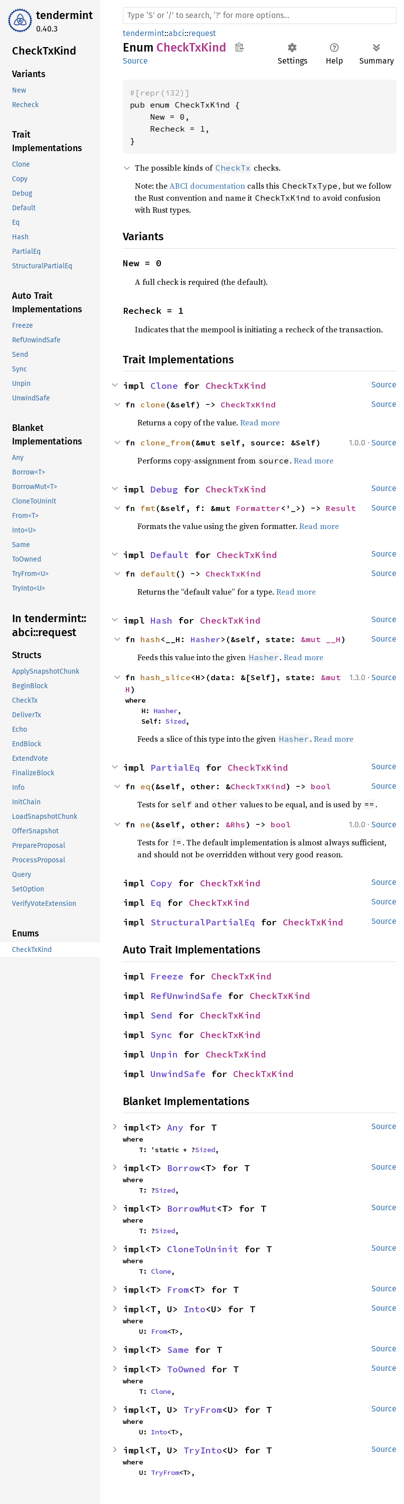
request (202, 33)
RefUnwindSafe (186, 995)
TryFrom (202, 1409)
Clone (164, 385)
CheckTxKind (236, 385)
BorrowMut (192, 1208)
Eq (155, 902)
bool (321, 786)
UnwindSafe (178, 1074)
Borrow (183, 1168)
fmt (147, 508)
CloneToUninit (203, 1249)
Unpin (164, 1054)
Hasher (205, 639)
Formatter (258, 508)
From (178, 1289)
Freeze (166, 976)
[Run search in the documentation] (259, 15)
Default (169, 555)
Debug (164, 489)
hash (150, 639)
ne (145, 824)
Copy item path (239, 47)
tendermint (64, 15)
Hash (161, 620)
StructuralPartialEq (202, 922)
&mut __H (321, 639)
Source (135, 61)
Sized (175, 721)
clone (152, 404)
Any (175, 1127)
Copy (161, 883)
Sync (161, 1035)
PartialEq (175, 767)
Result (341, 508)
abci (176, 33)
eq (145, 786)
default (157, 574)
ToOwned (186, 1369)
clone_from (165, 442)
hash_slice (165, 677)
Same (178, 1349)
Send (161, 1015)
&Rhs (236, 824)
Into (194, 1309)
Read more (260, 422)
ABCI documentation (207, 185)
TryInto (202, 1450)
